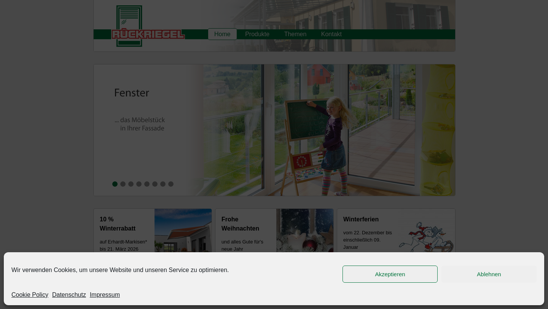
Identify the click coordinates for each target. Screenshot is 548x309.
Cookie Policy (29, 294)
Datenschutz (69, 294)
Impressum (105, 294)
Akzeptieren (390, 274)
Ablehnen (489, 274)
